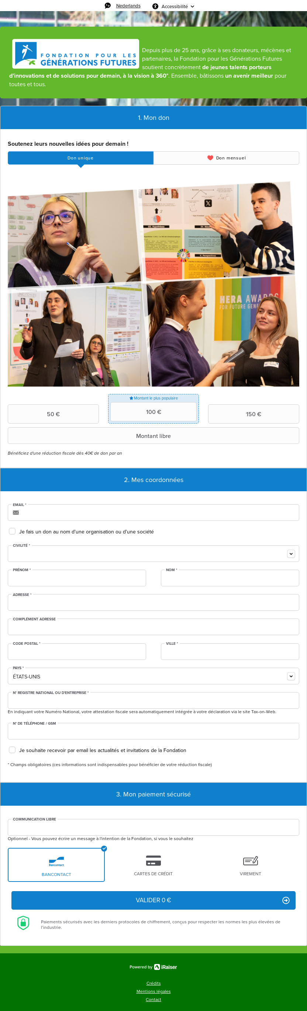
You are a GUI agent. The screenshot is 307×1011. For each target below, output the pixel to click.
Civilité (21, 545)
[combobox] (153, 553)
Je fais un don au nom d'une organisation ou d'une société (86, 532)
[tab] (81, 158)
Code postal (27, 643)
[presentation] (80, 158)
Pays (18, 668)
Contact (153, 999)
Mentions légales (154, 991)
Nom (171, 570)
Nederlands (128, 5)
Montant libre (90, 436)
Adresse (22, 595)
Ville (172, 643)
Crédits (153, 983)
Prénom (22, 570)
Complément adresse (34, 619)
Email (20, 505)
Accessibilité (175, 6)
